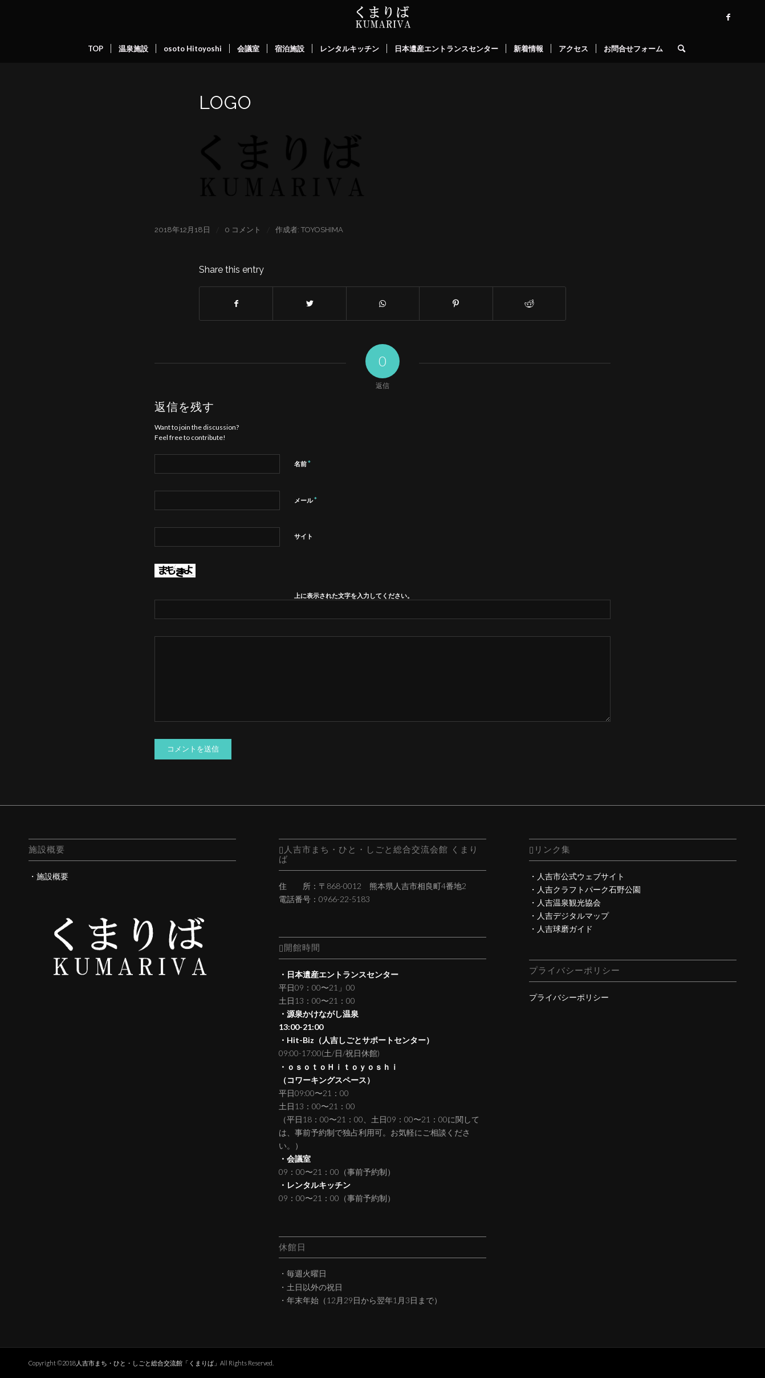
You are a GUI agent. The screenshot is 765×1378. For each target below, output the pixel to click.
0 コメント (243, 229)
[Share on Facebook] (236, 303)
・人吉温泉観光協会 (565, 902)
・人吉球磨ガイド (561, 929)
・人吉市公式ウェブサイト (577, 876)
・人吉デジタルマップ (569, 915)
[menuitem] (95, 48)
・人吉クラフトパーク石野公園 (585, 889)
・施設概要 (48, 876)
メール (305, 499)
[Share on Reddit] (529, 303)
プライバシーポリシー (569, 997)
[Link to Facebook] (727, 17)
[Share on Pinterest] (456, 303)
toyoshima (322, 229)
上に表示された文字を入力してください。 (353, 595)
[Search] (677, 48)
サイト (303, 536)
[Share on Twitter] (309, 303)
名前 (302, 463)
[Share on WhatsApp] (383, 303)
